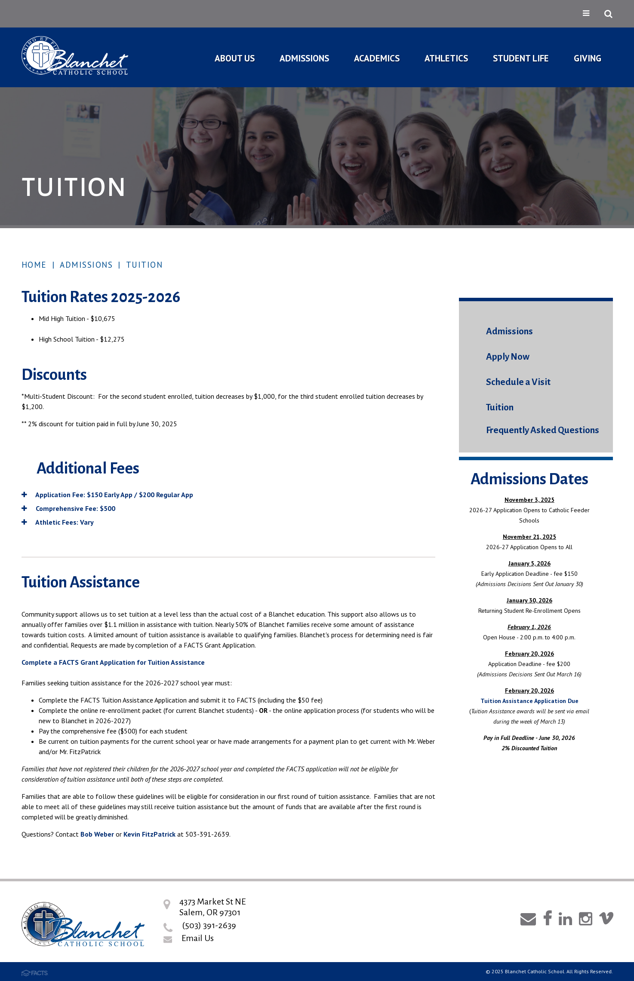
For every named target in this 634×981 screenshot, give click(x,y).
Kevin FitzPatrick (149, 834)
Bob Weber (97, 834)
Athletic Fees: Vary (58, 522)
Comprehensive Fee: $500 (68, 508)
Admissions (86, 265)
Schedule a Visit (518, 382)
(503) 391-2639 (209, 925)
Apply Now (507, 357)
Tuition (144, 265)
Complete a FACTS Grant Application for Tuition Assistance (113, 662)
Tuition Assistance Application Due (529, 701)
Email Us (198, 938)
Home (34, 265)
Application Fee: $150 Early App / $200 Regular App (107, 494)
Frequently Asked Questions (542, 430)
